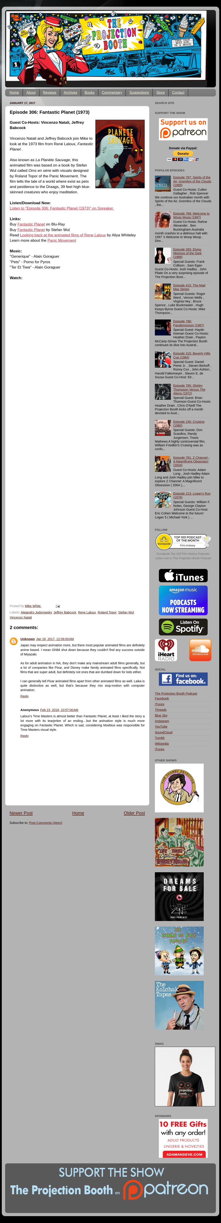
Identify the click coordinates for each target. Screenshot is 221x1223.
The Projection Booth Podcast (176, 693)
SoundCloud (163, 732)
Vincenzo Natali (21, 617)
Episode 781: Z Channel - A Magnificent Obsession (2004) (191, 461)
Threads (161, 709)
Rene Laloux (87, 612)
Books (89, 92)
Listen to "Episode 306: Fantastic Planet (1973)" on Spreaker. (62, 208)
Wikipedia (162, 743)
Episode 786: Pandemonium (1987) (188, 323)
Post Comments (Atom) (45, 823)
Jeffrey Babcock (64, 612)
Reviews (49, 92)
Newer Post (21, 813)
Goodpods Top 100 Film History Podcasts (183, 553)
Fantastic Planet (31, 224)
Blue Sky (161, 715)
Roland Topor (107, 612)
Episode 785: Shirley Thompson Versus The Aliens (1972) (189, 389)
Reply (24, 696)
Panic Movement (61, 240)
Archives (70, 92)
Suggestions (139, 92)
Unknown (27, 639)
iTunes (159, 704)
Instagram (162, 721)
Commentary (112, 92)
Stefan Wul (126, 612)
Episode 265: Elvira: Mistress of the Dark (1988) (187, 253)
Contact (178, 92)
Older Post (134, 813)
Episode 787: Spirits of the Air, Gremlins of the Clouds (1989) (192, 181)
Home (14, 92)
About (31, 92)
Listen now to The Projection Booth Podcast (183, 558)
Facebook (162, 698)
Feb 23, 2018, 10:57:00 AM (59, 710)
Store (160, 92)
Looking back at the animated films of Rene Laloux (63, 235)
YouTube (161, 726)
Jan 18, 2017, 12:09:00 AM (55, 639)
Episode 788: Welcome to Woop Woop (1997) (191, 215)
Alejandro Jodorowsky (36, 612)
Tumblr (160, 738)
